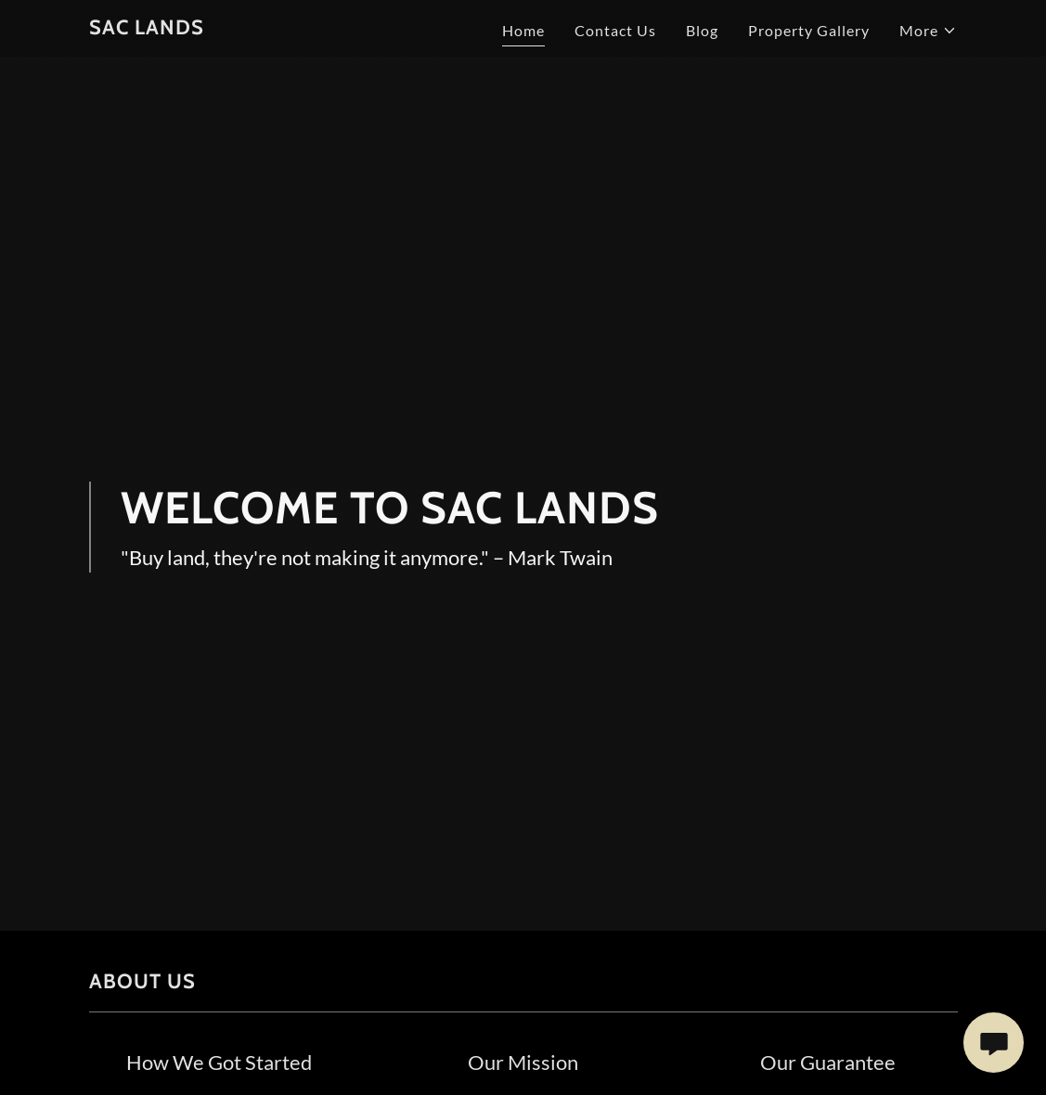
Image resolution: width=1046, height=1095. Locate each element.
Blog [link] (702, 30)
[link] (146, 28)
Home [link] (523, 30)
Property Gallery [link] (809, 30)
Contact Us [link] (615, 30)
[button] (928, 30)
